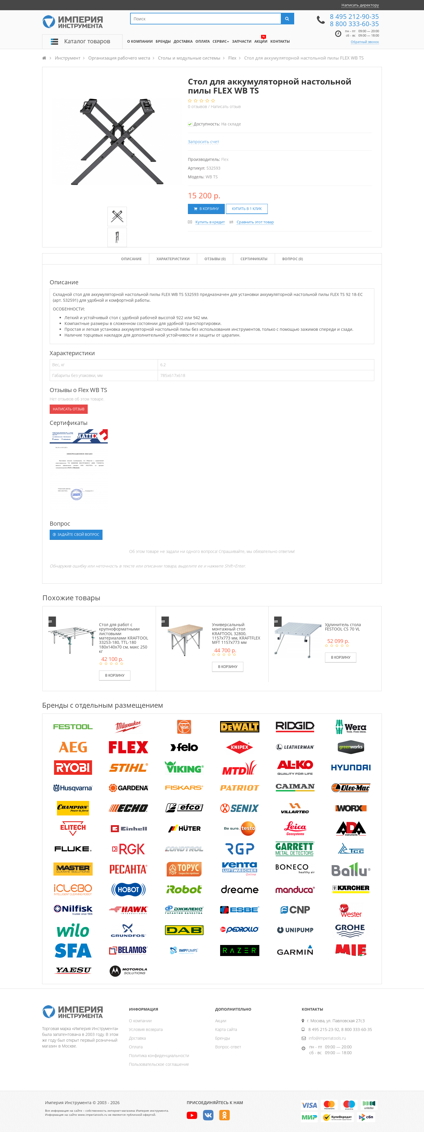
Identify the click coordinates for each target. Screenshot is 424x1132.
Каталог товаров (87, 41)
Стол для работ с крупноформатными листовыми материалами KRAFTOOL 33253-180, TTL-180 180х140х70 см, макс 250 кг (123, 638)
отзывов (198, 106)
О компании (140, 1020)
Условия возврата (146, 1029)
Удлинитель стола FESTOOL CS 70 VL (343, 627)
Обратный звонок (365, 41)
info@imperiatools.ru (327, 1038)
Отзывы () (215, 258)
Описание (131, 258)
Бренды (222, 1038)
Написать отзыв (226, 106)
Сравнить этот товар (255, 221)
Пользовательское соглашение (159, 1064)
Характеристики (173, 258)
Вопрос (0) (292, 258)
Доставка (137, 1038)
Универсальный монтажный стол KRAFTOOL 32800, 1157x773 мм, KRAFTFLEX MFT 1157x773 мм (236, 633)
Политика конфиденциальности (159, 1055)
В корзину (206, 208)
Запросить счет (203, 141)
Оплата (136, 1047)
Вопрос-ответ (228, 1047)
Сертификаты (253, 258)
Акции (220, 1020)
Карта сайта (226, 1029)
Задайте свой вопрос (76, 534)
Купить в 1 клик (247, 208)
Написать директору (360, 5)
